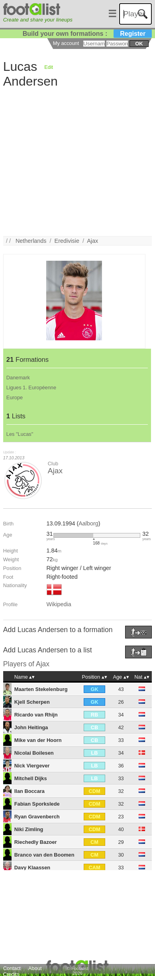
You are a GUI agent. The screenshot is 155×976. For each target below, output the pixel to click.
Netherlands (31, 241)
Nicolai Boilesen (34, 753)
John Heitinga (31, 727)
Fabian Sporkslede (37, 804)
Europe (14, 397)
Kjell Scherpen (32, 702)
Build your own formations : (87, 33)
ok (139, 44)
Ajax (92, 241)
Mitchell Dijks (30, 778)
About (34, 968)
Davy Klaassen (32, 868)
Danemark (18, 378)
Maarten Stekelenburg (41, 689)
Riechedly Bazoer (35, 842)
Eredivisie (67, 241)
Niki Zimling (28, 829)
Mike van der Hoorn (38, 740)
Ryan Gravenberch (37, 817)
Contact (12, 968)
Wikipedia (58, 604)
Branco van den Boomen (44, 855)
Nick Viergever (32, 766)
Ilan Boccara (29, 791)
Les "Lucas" (19, 434)
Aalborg (88, 523)
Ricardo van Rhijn (36, 715)
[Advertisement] (74, 161)
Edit (48, 67)
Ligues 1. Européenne (31, 387)
